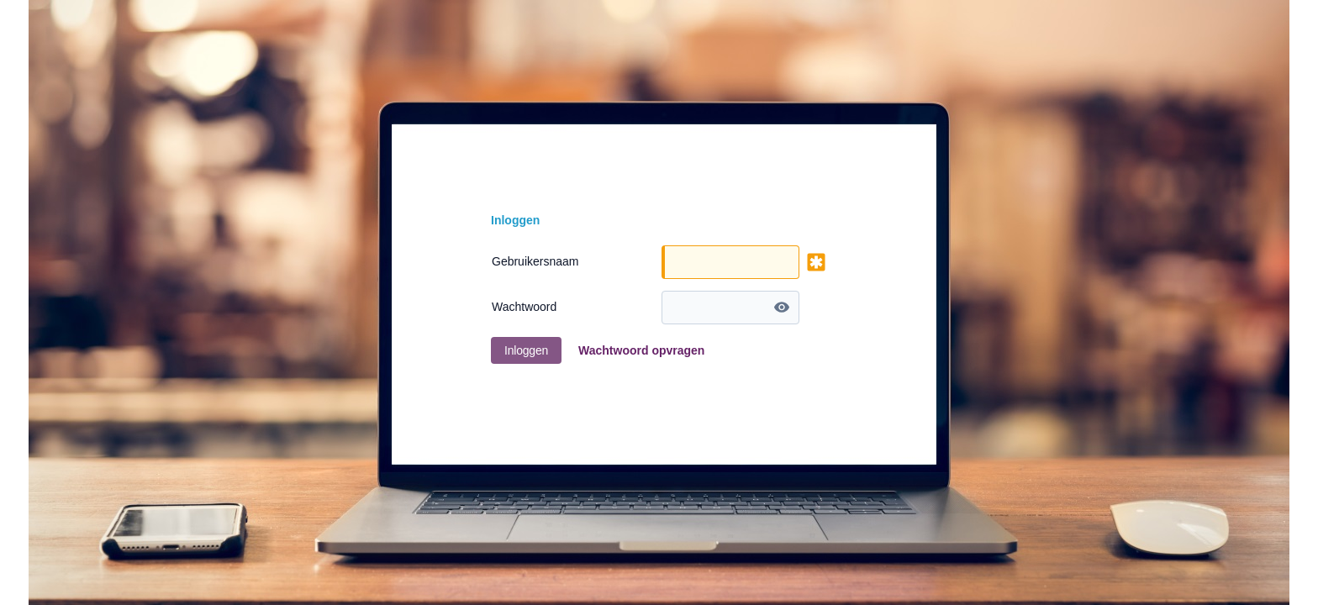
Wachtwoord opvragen (641, 350)
